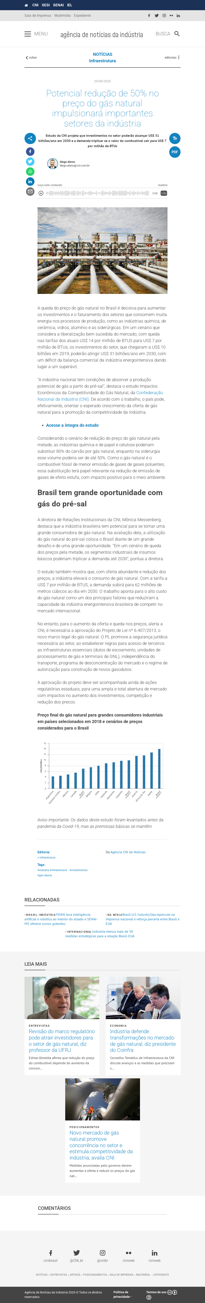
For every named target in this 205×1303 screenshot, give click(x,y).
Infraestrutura (102, 60)
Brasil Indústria (41, 914)
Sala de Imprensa (37, 15)
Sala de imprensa (121, 1274)
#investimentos (79, 870)
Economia (118, 1025)
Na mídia (114, 914)
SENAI (58, 5)
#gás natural (44, 875)
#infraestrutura (58, 870)
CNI (35, 5)
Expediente (82, 15)
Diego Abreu (67, 161)
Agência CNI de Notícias (128, 852)
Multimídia (62, 15)
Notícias (41, 1274)
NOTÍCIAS (102, 54)
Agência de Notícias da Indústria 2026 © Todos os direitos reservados (63, 1295)
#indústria (43, 870)
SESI (46, 5)
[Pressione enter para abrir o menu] (27, 34)
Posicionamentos (84, 1127)
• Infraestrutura (46, 857)
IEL (69, 5)
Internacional (79, 931)
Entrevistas (39, 1025)
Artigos (75, 1274)
